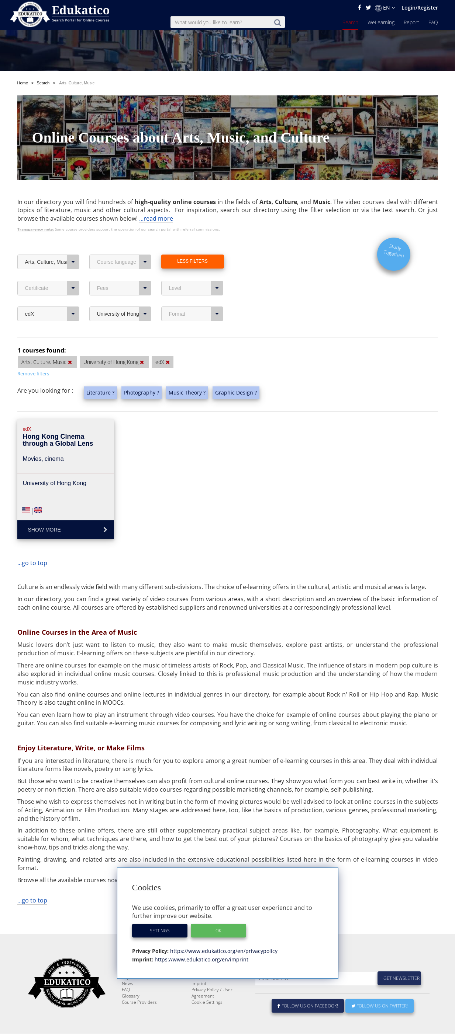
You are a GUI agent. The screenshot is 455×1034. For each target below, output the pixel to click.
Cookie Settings (207, 1002)
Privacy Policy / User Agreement (212, 993)
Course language (124, 244)
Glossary (130, 996)
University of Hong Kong (124, 296)
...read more (156, 201)
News (127, 984)
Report (411, 22)
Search (350, 22)
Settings (160, 931)
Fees (124, 270)
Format (196, 296)
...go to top (32, 545)
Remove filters (33, 356)
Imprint (199, 984)
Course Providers (139, 1002)
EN (385, 7)
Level (196, 270)
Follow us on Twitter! (379, 1006)
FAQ (433, 22)
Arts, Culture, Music (52, 244)
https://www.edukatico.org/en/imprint (200, 959)
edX (52, 296)
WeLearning (381, 22)
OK (218, 931)
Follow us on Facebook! (308, 1006)
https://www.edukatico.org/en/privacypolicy (223, 950)
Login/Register (419, 7)
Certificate (52, 270)
